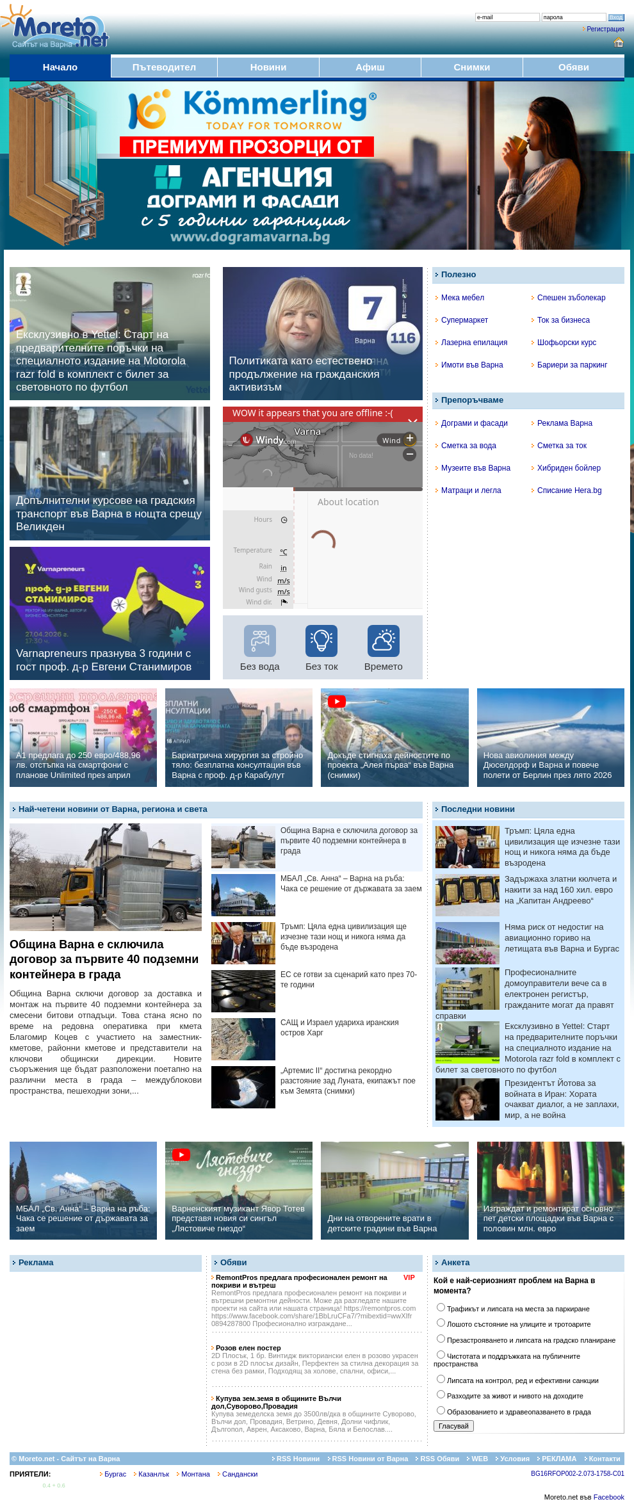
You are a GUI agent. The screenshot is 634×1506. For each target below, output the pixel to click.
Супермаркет (461, 320)
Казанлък (151, 1474)
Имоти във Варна (469, 364)
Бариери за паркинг (570, 364)
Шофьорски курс (564, 342)
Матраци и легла (468, 490)
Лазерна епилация (471, 342)
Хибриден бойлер (566, 468)
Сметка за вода (465, 445)
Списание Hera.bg (567, 490)
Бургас (113, 1474)
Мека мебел (459, 297)
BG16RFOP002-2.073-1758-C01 (577, 1473)
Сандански (237, 1474)
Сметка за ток (559, 445)
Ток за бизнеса (561, 320)
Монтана (193, 1474)
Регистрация (605, 29)
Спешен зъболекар (569, 297)
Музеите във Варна (472, 468)
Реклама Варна (562, 423)
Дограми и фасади (471, 423)
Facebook (609, 1497)
